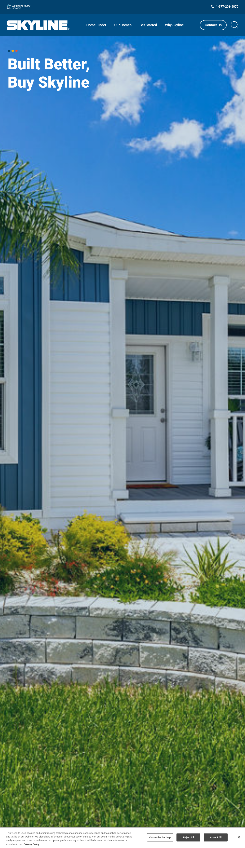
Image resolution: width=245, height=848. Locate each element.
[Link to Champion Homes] (19, 6)
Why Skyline (174, 25)
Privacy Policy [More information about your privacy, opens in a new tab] (31, 844)
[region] (122, 837)
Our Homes (122, 25)
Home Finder (96, 25)
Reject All (188, 837)
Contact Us (213, 25)
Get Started (148, 25)
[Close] (239, 837)
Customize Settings (160, 837)
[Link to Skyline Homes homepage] (38, 25)
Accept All (215, 837)
